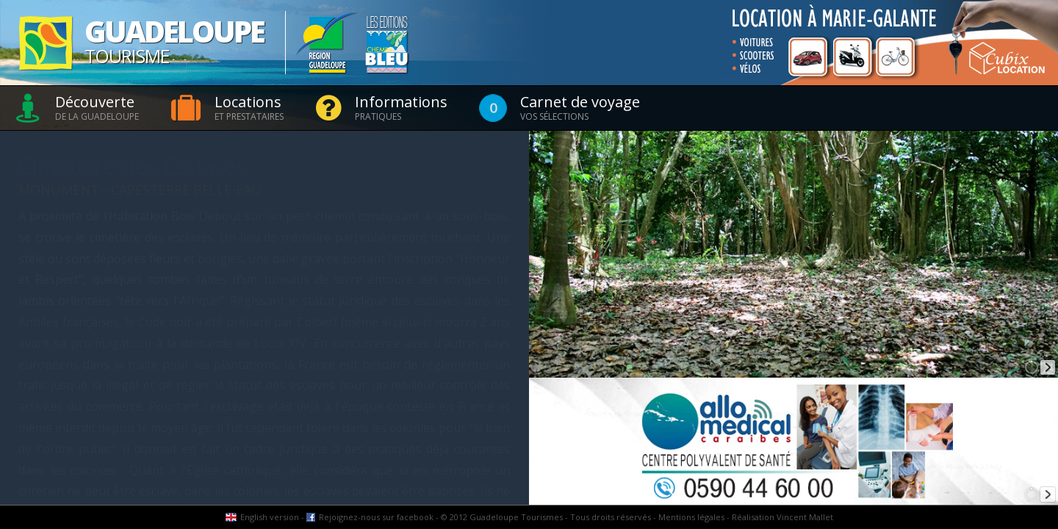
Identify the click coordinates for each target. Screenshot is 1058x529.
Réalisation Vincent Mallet (782, 516)
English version (269, 516)
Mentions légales (691, 516)
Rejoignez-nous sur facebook (376, 516)
